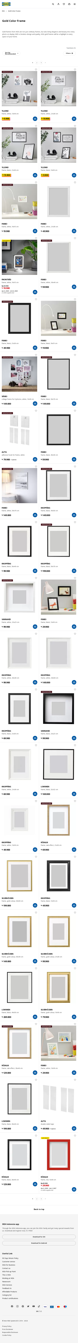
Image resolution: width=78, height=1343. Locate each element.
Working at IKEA (8, 1278)
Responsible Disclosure (10, 1332)
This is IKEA (6, 1275)
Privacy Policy (6, 1326)
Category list (7, 1295)
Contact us (6, 1268)
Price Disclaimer (7, 1329)
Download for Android (39, 1243)
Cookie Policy (6, 1335)
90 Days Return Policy (10, 1258)
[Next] (45, 63)
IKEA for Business (8, 1265)
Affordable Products (9, 1292)
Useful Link (7, 1254)
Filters (69, 53)
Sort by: (10, 53)
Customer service (8, 1261)
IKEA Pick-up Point (9, 1271)
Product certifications (10, 1298)
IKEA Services (7, 1285)
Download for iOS (39, 1237)
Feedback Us (6, 1288)
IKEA (3, 11)
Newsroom (6, 1281)
